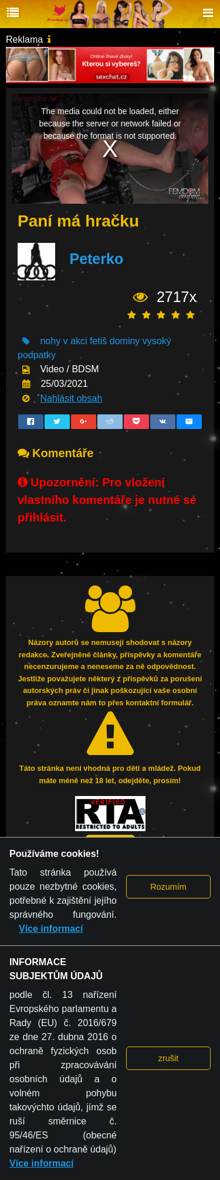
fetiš (98, 341)
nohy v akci (63, 341)
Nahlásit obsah (71, 398)
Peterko (96, 259)
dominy (125, 341)
